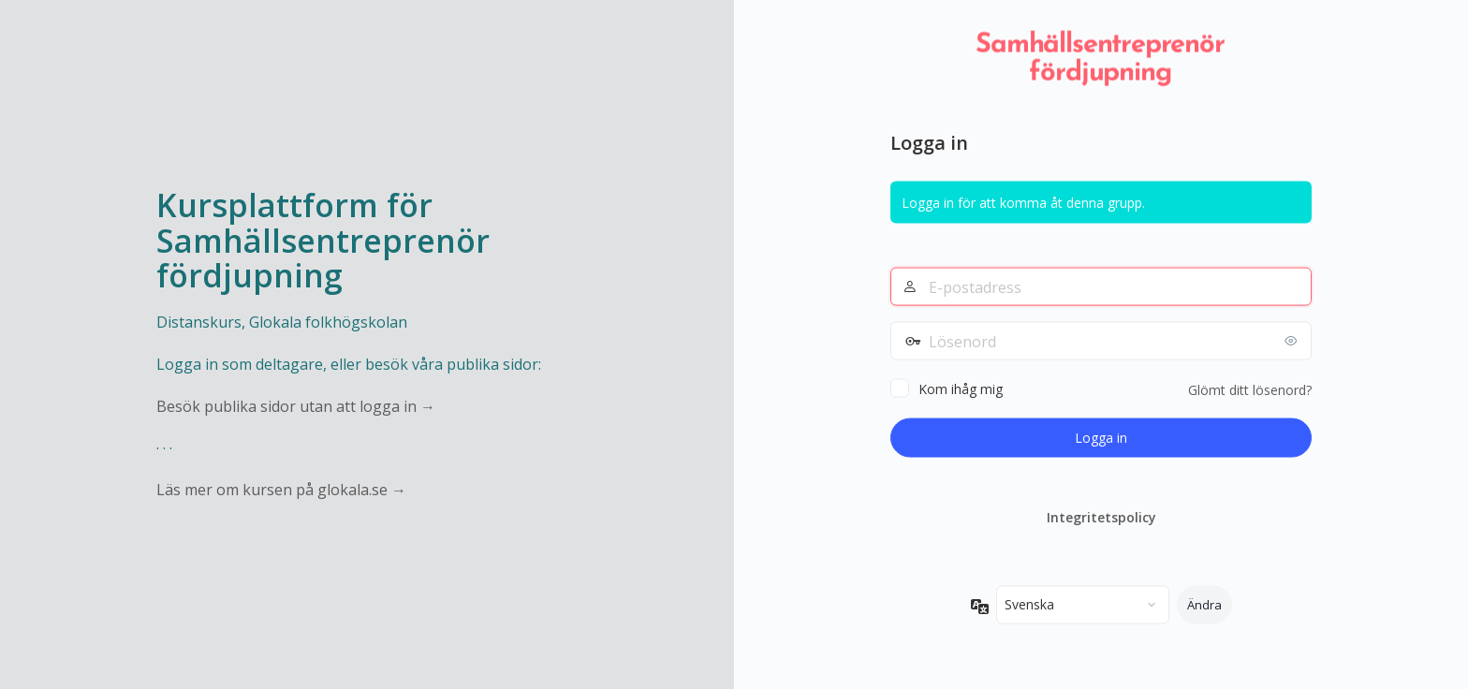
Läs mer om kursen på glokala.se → (281, 489)
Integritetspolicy (1101, 517)
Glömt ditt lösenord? (1250, 390)
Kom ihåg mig (960, 389)
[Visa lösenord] (1293, 340)
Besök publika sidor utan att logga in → (295, 406)
